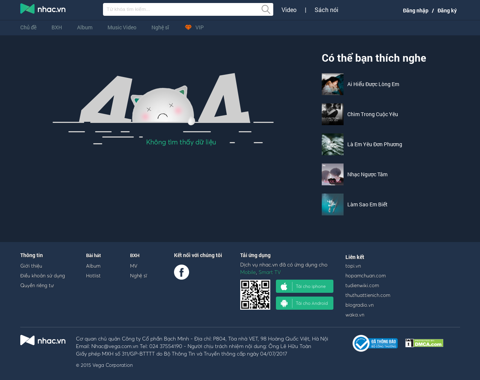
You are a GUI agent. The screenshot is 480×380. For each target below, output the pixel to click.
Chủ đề (28, 27)
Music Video (122, 27)
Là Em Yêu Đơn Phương (374, 144)
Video (289, 10)
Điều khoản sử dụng (42, 276)
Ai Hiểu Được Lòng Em (373, 84)
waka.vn (354, 315)
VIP (194, 27)
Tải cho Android (304, 303)
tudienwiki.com (362, 285)
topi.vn (353, 266)
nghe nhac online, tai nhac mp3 (43, 10)
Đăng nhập (416, 10)
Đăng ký (447, 10)
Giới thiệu (31, 266)
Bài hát (93, 255)
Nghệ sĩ (160, 27)
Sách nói (326, 10)
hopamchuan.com (365, 276)
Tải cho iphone (303, 286)
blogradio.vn (359, 305)
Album (84, 27)
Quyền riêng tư (37, 285)
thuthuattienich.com (367, 295)
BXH (56, 27)
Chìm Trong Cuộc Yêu (372, 114)
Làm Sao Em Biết (367, 204)
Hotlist (93, 276)
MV (134, 266)
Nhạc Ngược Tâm (367, 174)
